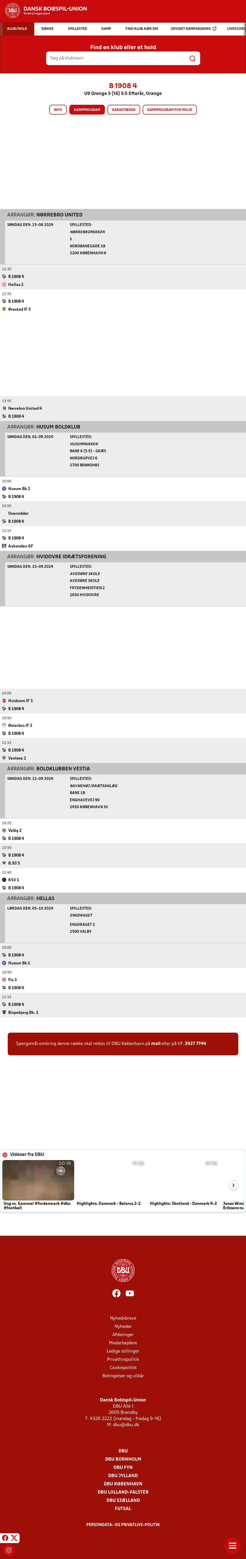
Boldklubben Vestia (63, 769)
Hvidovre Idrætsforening (71, 556)
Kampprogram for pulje (169, 110)
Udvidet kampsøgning (193, 29)
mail (155, 1043)
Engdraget (81, 915)
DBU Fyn (123, 1467)
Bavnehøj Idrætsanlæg (93, 786)
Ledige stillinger (123, 1351)
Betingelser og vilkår (123, 1376)
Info (58, 110)
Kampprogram (87, 110)
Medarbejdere (123, 1343)
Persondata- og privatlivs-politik (123, 1525)
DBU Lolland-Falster (123, 1492)
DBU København (123, 1484)
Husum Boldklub (58, 427)
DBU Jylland (123, 1476)
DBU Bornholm (123, 1459)
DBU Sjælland (123, 1500)
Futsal (123, 1508)
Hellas (45, 898)
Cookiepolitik (123, 1367)
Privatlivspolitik (123, 1359)
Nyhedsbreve (123, 1318)
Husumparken (84, 444)
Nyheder (123, 1326)
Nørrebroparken (87, 232)
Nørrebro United (59, 215)
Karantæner (123, 110)
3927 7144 (195, 1043)
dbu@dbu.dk (126, 1425)
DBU (123, 1451)
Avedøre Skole (85, 574)
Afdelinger (123, 1334)
